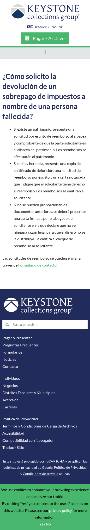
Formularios (12, 352)
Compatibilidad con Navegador (28, 440)
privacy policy (60, 510)
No (48, 524)
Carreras (9, 407)
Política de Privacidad (20, 419)
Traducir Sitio (13, 447)
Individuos (11, 378)
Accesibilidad (13, 433)
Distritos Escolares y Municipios (28, 393)
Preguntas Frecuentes (20, 345)
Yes (42, 524)
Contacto (10, 366)
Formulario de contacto (37, 265)
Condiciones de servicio (40, 474)
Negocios (10, 385)
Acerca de (10, 400)
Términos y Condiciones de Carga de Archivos (39, 426)
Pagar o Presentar (17, 338)
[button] (45, 52)
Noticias (9, 359)
